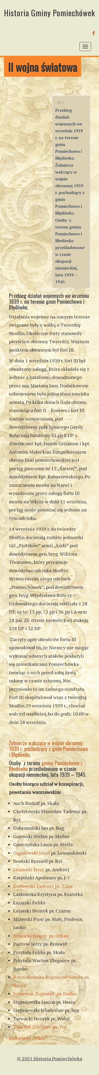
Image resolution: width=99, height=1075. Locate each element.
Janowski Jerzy (28, 869)
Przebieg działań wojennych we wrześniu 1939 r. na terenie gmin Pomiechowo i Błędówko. (69, 134)
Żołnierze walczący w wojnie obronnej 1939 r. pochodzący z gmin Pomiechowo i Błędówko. (69, 189)
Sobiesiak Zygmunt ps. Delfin (45, 993)
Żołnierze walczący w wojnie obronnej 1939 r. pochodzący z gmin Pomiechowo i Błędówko (48, 748)
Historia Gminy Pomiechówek (49, 13)
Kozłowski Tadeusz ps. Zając (43, 886)
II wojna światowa (42, 67)
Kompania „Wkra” (28, 1038)
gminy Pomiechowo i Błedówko (45, 766)
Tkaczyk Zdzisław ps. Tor (40, 1026)
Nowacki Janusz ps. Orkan (41, 935)
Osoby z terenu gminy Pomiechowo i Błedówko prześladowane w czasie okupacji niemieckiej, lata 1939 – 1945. (69, 251)
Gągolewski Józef (31, 853)
